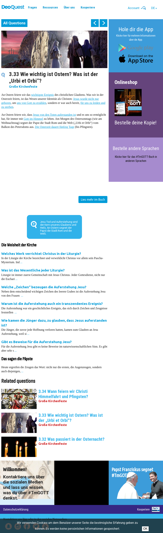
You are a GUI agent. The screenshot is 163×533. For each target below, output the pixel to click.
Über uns (69, 7)
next (103, 23)
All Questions (14, 23)
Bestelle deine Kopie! (135, 123)
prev (95, 23)
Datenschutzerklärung (15, 509)
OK (145, 528)
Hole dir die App (136, 29)
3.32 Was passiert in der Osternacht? (71, 439)
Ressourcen (50, 7)
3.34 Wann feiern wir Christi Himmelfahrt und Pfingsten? (63, 394)
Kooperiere (88, 7)
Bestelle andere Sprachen (136, 148)
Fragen (32, 7)
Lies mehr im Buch (93, 199)
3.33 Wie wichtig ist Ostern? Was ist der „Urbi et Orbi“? (70, 418)
